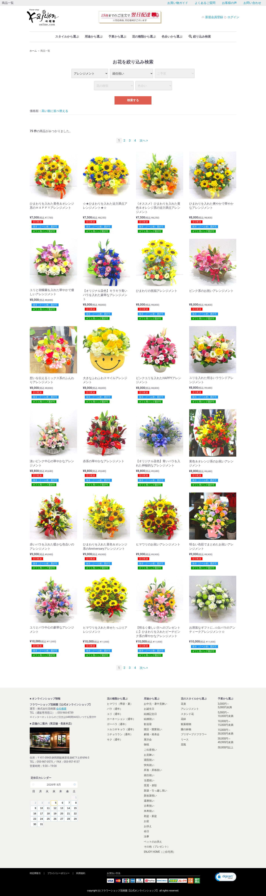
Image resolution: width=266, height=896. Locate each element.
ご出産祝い (150, 749)
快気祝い (149, 765)
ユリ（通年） (114, 713)
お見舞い (149, 754)
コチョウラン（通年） (120, 734)
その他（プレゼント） (157, 846)
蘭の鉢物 (186, 729)
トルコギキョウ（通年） (121, 729)
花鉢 (183, 718)
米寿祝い (149, 810)
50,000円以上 (225, 747)
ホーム (33, 50)
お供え (148, 826)
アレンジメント (190, 708)
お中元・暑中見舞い (155, 703)
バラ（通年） (114, 708)
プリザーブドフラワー (194, 734)
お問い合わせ (252, 3)
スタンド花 (187, 713)
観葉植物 (186, 724)
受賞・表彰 (150, 785)
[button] (225, 877)
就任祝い (149, 775)
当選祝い (149, 780)
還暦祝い (149, 800)
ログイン (231, 17)
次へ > (144, 140)
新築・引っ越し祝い (155, 790)
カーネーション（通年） (121, 718)
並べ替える (60, 111)
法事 (146, 836)
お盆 (146, 821)
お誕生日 (149, 708)
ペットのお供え (153, 841)
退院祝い (149, 759)
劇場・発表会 (151, 734)
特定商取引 (35, 873)
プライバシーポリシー (58, 873)
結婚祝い (149, 718)
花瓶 (183, 744)
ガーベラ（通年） (117, 724)
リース (185, 739)
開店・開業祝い (153, 729)
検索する (133, 100)
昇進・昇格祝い (153, 770)
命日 (146, 831)
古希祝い (149, 805)
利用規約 (80, 873)
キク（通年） (114, 739)
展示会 (148, 739)
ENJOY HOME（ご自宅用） (159, 851)
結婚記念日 (150, 713)
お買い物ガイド (177, 3)
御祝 (146, 744)
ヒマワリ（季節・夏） (120, 703)
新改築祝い (150, 795)
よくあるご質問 (205, 3)
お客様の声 (229, 3)
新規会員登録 (213, 17)
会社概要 (61, 708)
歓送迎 (148, 724)
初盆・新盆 (150, 816)
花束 (183, 703)
